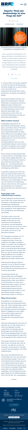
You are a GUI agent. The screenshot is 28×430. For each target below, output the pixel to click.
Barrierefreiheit (21, 421)
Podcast (19, 428)
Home (5, 390)
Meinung (17, 392)
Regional (6, 392)
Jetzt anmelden (14, 404)
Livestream (12, 428)
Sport (16, 390)
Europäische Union (9, 24)
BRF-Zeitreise (19, 396)
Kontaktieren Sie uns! (14, 417)
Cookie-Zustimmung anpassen (14, 422)
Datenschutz (11, 421)
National (6, 394)
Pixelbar (19, 425)
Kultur (17, 394)
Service (5, 428)
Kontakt (16, 421)
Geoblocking (20, 24)
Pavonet (23, 425)
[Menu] (23, 4)
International (8, 396)
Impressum (6, 421)
